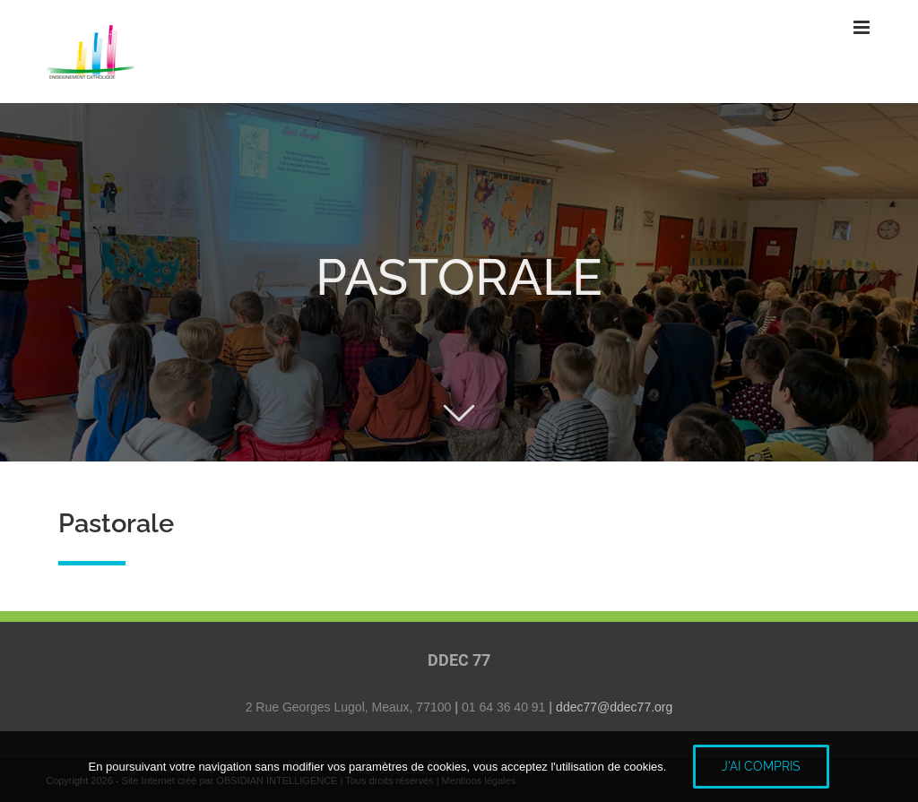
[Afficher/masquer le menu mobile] (862, 27)
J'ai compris (761, 766)
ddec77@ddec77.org (614, 707)
